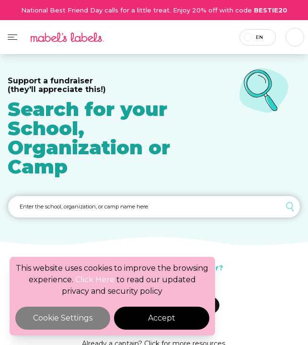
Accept (161, 317)
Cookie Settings (62, 317)
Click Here (94, 279)
